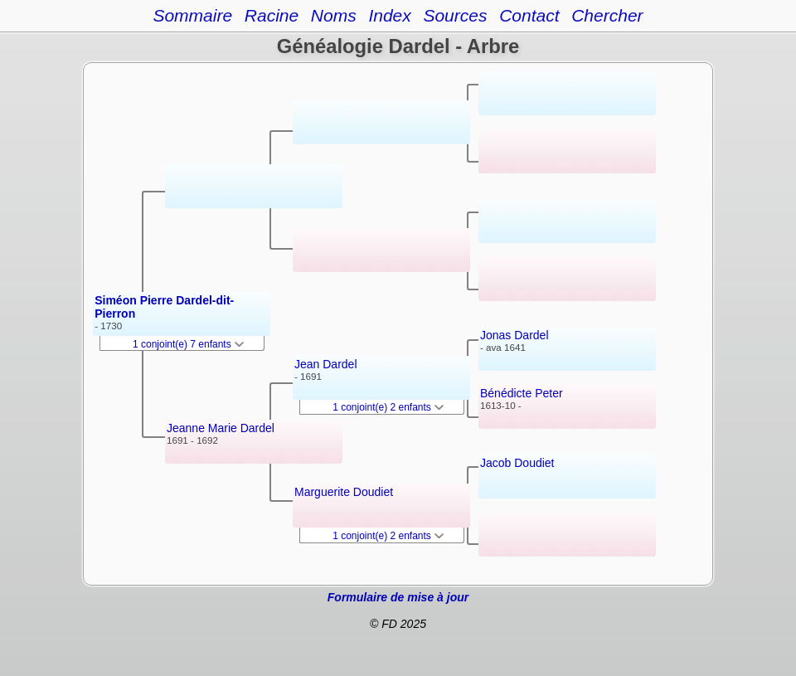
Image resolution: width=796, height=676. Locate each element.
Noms (334, 15)
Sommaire (192, 15)
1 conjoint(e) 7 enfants (188, 344)
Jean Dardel (325, 364)
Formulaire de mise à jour (398, 597)
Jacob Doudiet (517, 462)
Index (389, 15)
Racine (271, 15)
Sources (455, 15)
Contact (529, 15)
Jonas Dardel (514, 335)
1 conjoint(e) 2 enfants (388, 407)
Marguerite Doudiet (343, 491)
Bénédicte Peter (521, 393)
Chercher (607, 15)
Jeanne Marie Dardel (220, 428)
